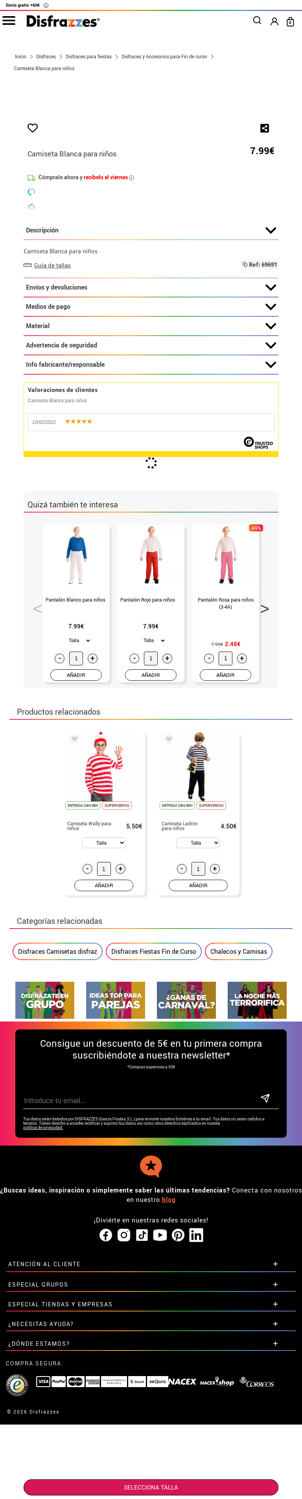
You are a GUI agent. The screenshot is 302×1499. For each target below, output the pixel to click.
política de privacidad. (43, 1284)
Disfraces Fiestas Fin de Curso (153, 1107)
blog (169, 1355)
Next (262, 762)
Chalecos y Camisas (238, 1107)
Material (151, 482)
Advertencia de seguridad (151, 501)
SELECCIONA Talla (151, 1487)
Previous (35, 762)
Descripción (151, 386)
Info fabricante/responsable (151, 520)
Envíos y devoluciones (151, 443)
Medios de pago (151, 463)
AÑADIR (76, 830)
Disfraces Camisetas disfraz (57, 1107)
